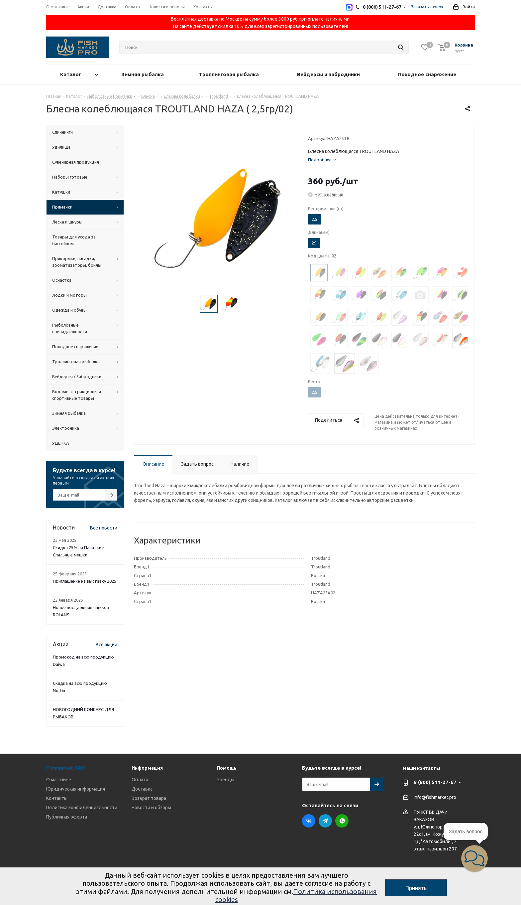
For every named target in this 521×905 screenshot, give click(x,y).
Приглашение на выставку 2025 (84, 581)
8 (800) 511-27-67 (435, 782)
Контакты (56, 798)
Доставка (142, 789)
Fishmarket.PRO (65, 768)
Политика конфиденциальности (81, 807)
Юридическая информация (75, 789)
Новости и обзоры (151, 807)
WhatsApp (342, 821)
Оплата (140, 779)
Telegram (325, 821)
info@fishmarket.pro (435, 797)
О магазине (58, 779)
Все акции (106, 644)
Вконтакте (308, 821)
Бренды (225, 779)
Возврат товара (149, 798)
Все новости (103, 527)
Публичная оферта (66, 817)
